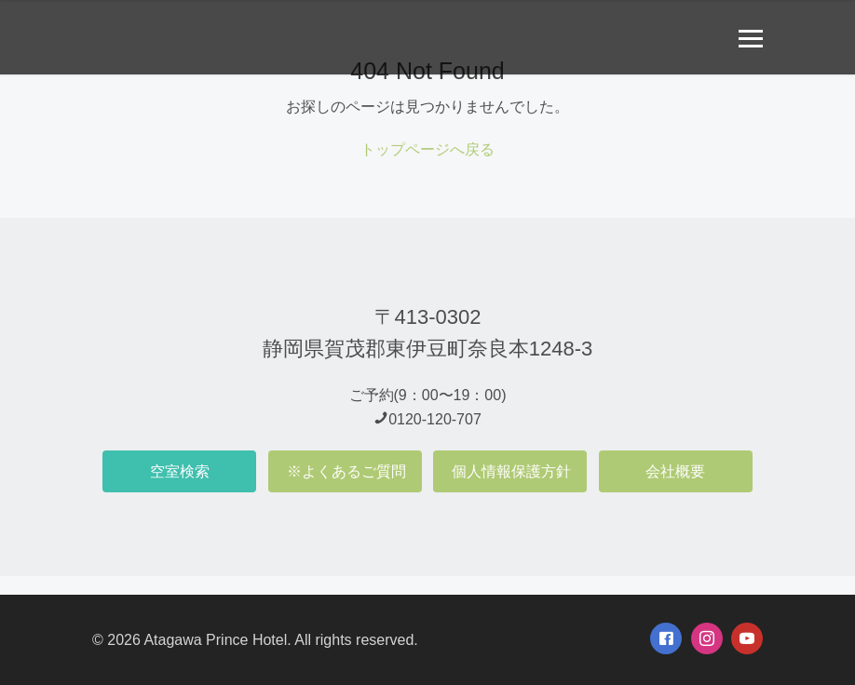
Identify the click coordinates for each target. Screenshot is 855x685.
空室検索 (180, 471)
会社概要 (675, 471)
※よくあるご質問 (346, 471)
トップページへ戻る (427, 149)
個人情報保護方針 (511, 471)
